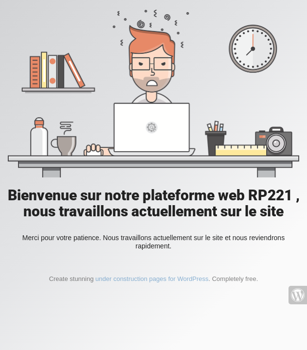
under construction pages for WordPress (151, 278)
